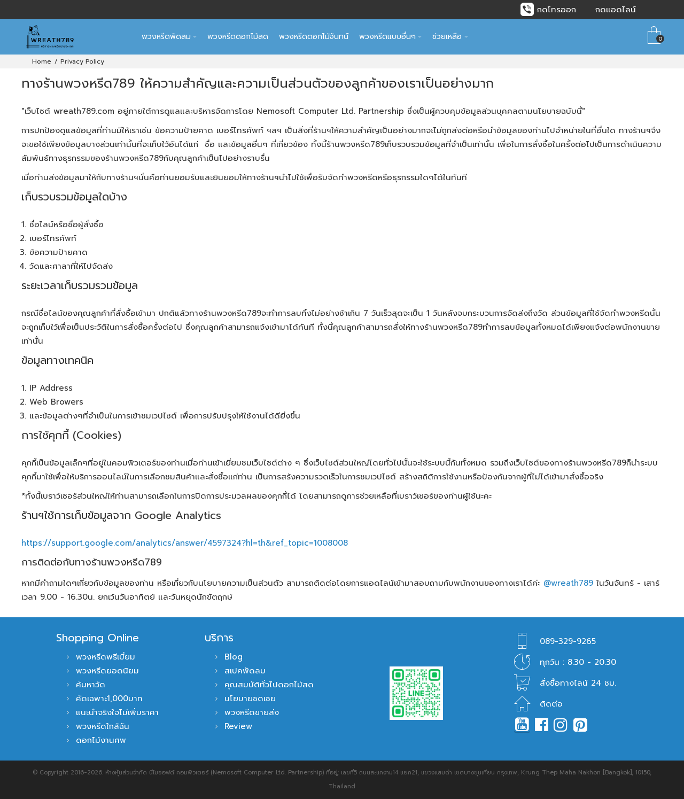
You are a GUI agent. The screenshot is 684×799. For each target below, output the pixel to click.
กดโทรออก (556, 9)
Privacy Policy (82, 61)
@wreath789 (568, 583)
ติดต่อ (551, 704)
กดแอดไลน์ (615, 9)
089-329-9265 (568, 641)
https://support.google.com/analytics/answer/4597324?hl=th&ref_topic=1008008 (184, 543)
